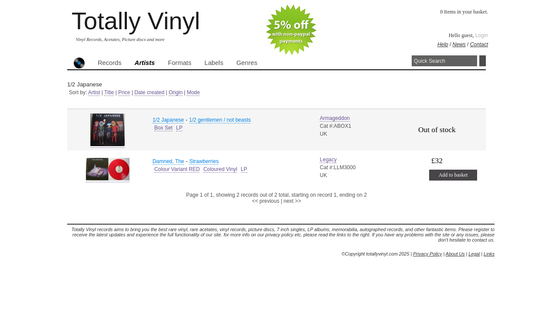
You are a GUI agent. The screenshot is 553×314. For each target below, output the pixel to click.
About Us (455, 253)
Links (489, 253)
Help (442, 44)
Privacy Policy (427, 253)
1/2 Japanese (168, 120)
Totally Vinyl (136, 20)
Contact (479, 44)
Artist (94, 92)
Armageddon (335, 118)
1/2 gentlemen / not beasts (220, 120)
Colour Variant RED (177, 169)
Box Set (163, 128)
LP (179, 128)
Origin (176, 92)
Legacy (328, 160)
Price (124, 92)
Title (109, 92)
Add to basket (453, 175)
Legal (474, 253)
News (459, 44)
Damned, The (168, 161)
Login (481, 35)
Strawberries (203, 161)
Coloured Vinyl (220, 169)
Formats (179, 62)
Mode (193, 92)
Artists (145, 62)
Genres (246, 62)
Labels (214, 62)
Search (482, 60)
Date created (149, 92)
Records (110, 62)
